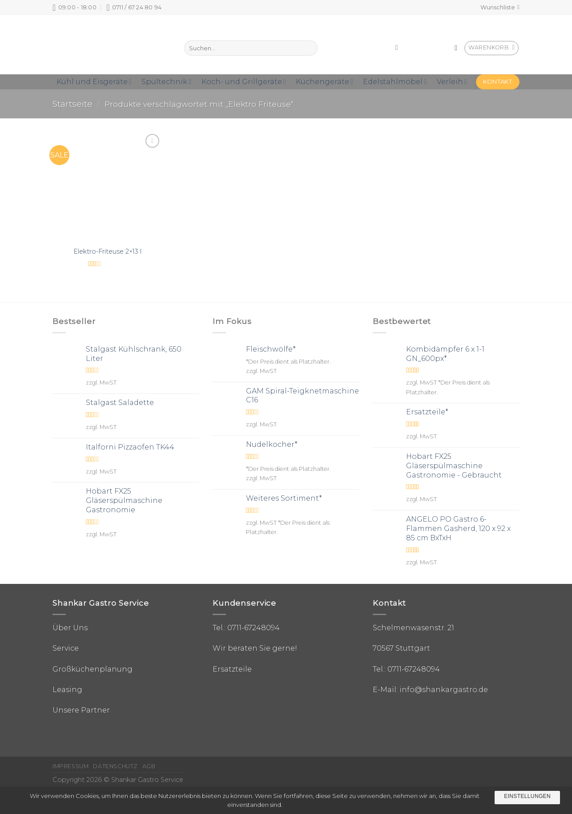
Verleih (452, 81)
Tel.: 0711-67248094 (246, 628)
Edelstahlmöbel (395, 81)
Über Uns (70, 628)
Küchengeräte (324, 81)
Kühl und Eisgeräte (94, 81)
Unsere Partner (81, 710)
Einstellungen (527, 796)
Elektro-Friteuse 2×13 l (107, 251)
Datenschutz (115, 766)
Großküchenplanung (92, 669)
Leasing (67, 689)
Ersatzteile (232, 669)
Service (65, 648)
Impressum (70, 766)
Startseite (72, 103)
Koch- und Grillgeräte (243, 81)
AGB (149, 766)
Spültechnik (166, 81)
